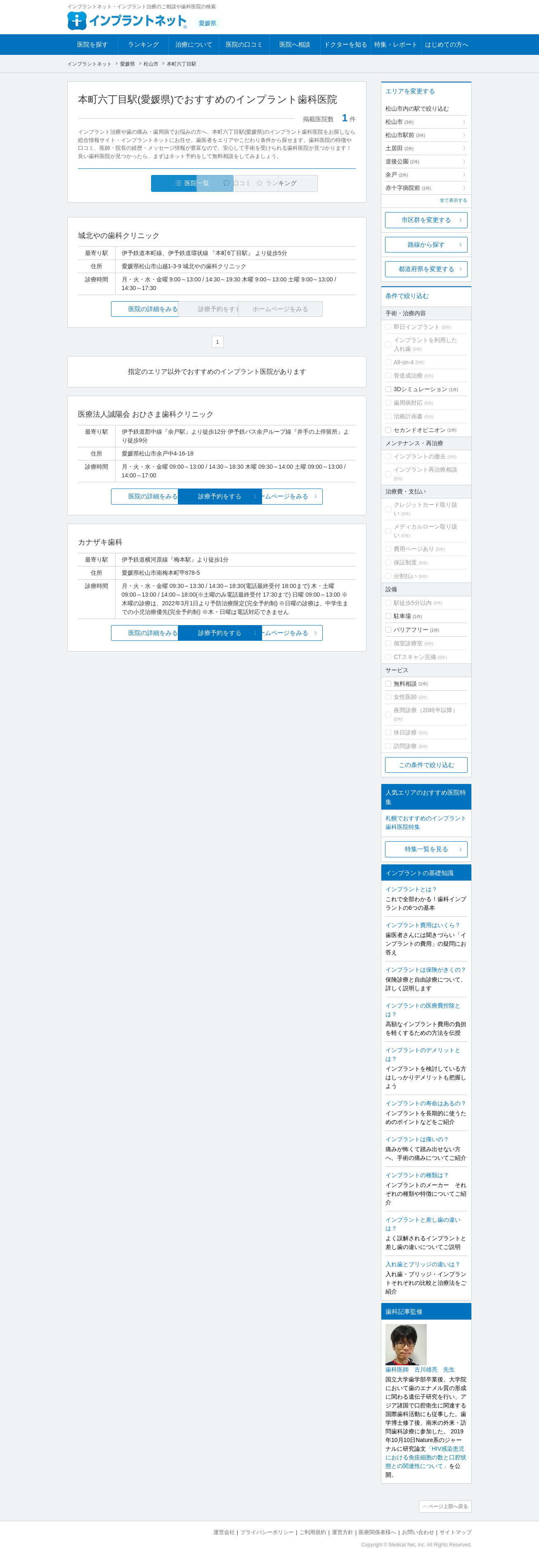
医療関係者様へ (377, 1532)
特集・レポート (396, 44)
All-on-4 (404, 362)
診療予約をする (217, 496)
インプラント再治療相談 (425, 469)
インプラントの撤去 (420, 456)
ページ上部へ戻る (448, 1506)
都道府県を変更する (426, 268)
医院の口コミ (244, 44)
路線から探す (426, 244)
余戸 (396, 174)
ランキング (143, 44)
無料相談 (405, 683)
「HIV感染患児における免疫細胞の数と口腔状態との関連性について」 (425, 1457)
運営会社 (224, 1532)
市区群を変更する (426, 219)
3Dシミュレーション (420, 389)
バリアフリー (411, 629)
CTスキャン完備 (415, 657)
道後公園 (402, 161)
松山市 (399, 121)
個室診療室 (408, 643)
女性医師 (405, 697)
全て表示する (453, 200)
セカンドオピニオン (420, 430)
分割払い (405, 576)
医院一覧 (135, 182)
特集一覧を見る (426, 848)
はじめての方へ (446, 44)
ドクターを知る (345, 44)
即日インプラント (417, 326)
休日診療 (405, 732)
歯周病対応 (408, 402)
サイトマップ (456, 1532)
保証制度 (405, 562)
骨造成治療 (408, 375)
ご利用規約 (312, 1532)
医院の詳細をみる (124, 308)
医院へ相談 (294, 44)
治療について (194, 44)
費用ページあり (414, 548)
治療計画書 (408, 416)
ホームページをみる (310, 496)
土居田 (399, 148)
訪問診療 (405, 746)
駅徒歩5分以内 (413, 603)
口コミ (221, 182)
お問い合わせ (418, 1532)
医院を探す (92, 44)
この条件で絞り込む (426, 764)
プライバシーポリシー (267, 1532)
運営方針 (342, 1532)
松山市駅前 (405, 135)
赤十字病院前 (408, 187)
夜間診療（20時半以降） (426, 710)
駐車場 (402, 616)
